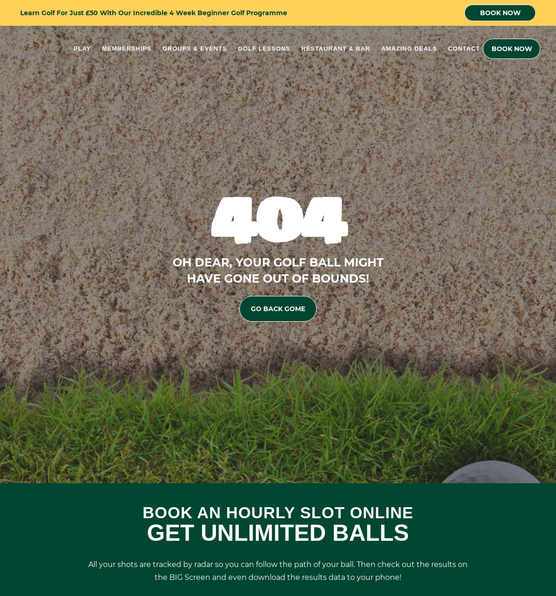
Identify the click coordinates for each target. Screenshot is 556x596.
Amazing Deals (409, 48)
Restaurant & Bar (335, 48)
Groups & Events (194, 48)
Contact (464, 48)
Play (82, 48)
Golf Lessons (264, 48)
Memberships (126, 48)
